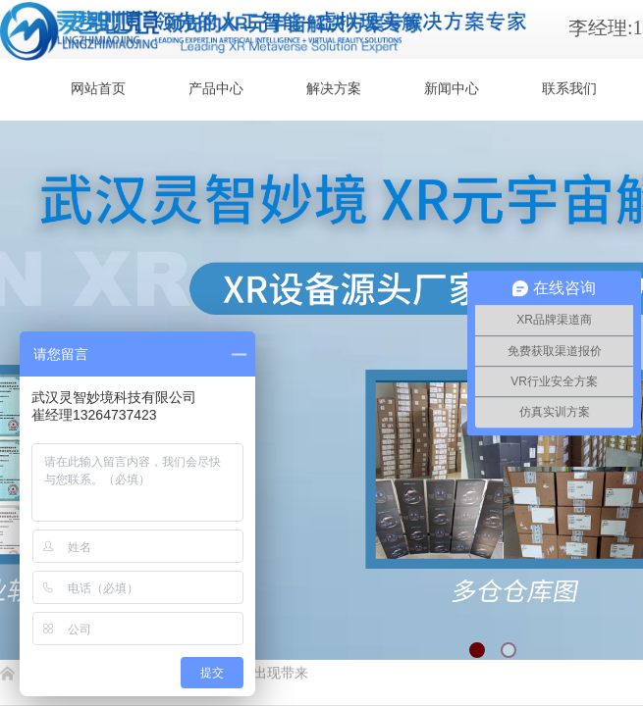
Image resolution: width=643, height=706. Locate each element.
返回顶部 (556, 588)
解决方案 (333, 88)
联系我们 (569, 88)
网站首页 (98, 88)
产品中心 (215, 88)
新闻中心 (451, 88)
